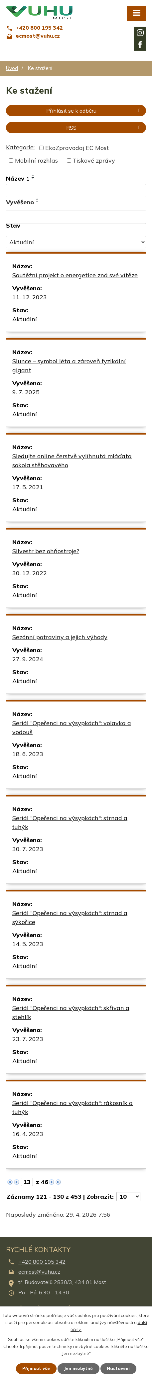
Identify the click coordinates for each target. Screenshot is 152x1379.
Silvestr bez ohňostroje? (45, 551)
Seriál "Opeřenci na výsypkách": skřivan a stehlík (70, 1012)
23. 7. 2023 (27, 1039)
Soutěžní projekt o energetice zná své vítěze (75, 275)
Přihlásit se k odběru (94, 110)
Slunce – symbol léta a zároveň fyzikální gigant (69, 365)
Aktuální (24, 319)
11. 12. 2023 (29, 297)
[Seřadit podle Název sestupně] (33, 178)
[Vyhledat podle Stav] (76, 242)
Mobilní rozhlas (36, 160)
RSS (104, 127)
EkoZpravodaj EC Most (77, 148)
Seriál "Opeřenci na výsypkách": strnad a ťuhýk (69, 822)
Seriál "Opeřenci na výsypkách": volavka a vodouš (71, 727)
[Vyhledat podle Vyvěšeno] (76, 217)
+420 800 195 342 (42, 1261)
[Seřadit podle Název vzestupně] (33, 175)
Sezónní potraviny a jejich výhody (59, 637)
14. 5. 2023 (27, 944)
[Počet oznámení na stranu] (128, 1196)
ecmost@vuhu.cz (39, 1271)
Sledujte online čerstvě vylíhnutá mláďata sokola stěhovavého (72, 460)
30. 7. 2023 (27, 849)
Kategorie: (20, 147)
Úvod (12, 68)
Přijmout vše (36, 1368)
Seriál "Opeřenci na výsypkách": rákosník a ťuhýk (72, 1107)
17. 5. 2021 (27, 487)
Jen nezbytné (78, 1368)
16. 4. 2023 (27, 1134)
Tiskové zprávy (94, 160)
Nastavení (118, 1368)
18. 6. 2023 (27, 754)
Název (18, 178)
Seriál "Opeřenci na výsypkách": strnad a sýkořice (69, 917)
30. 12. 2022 (29, 573)
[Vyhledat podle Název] (76, 190)
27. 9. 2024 (27, 659)
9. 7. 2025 (26, 392)
